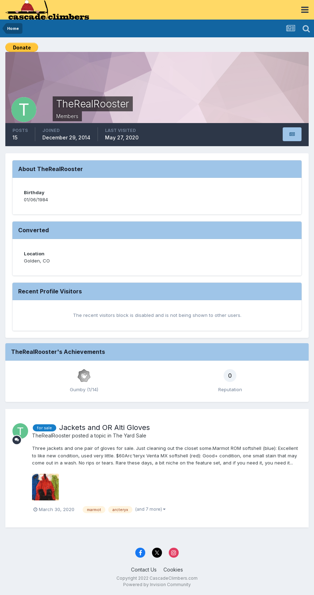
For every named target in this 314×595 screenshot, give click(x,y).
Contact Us (144, 570)
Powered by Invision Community (157, 584)
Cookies (173, 570)
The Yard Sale (129, 435)
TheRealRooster (51, 435)
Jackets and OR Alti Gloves (104, 427)
